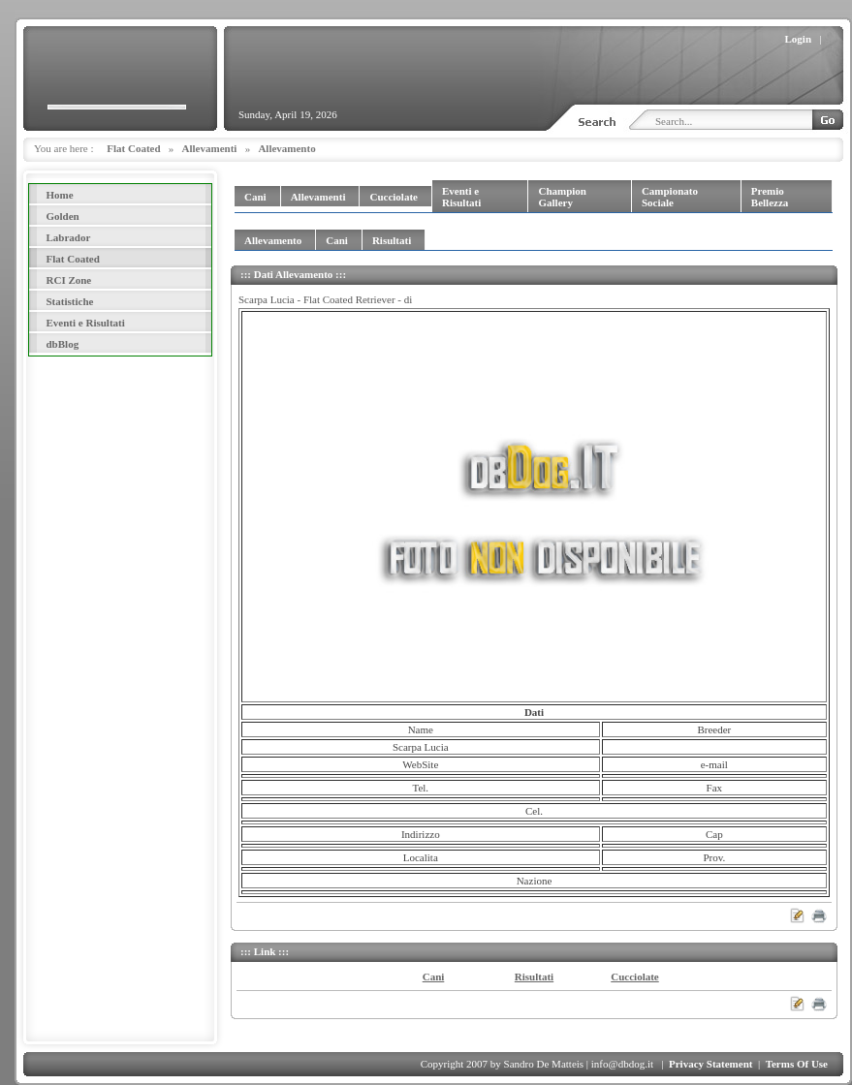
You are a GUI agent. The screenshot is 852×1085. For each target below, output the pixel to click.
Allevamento (286, 148)
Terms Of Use (797, 1064)
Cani (434, 976)
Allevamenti (209, 148)
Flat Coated (133, 148)
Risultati (534, 976)
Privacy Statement (710, 1064)
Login (798, 39)
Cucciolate (634, 976)
